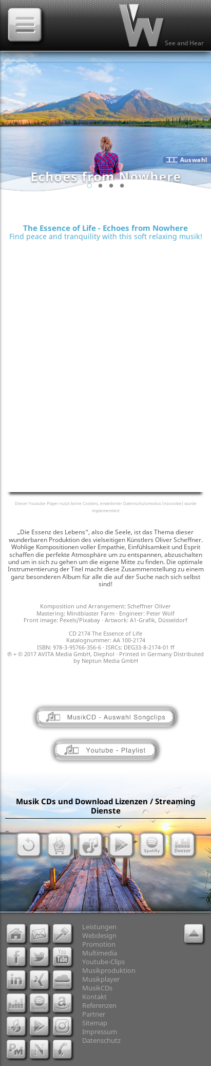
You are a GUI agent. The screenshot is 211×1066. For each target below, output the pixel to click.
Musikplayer (101, 979)
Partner (93, 1014)
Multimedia (99, 952)
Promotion (99, 944)
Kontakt (94, 996)
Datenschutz (101, 1040)
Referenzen (99, 1005)
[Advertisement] (105, 317)
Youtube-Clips (103, 961)
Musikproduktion (109, 970)
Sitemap (94, 1022)
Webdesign (99, 935)
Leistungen (99, 926)
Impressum (99, 1031)
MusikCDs (97, 987)
